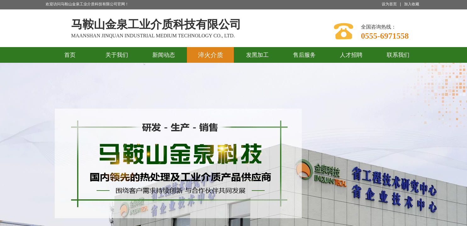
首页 (70, 55)
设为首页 (389, 4)
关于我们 (116, 55)
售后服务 (304, 55)
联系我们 (398, 55)
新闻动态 (163, 55)
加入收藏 (411, 4)
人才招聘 (351, 55)
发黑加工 (257, 55)
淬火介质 (210, 54)
